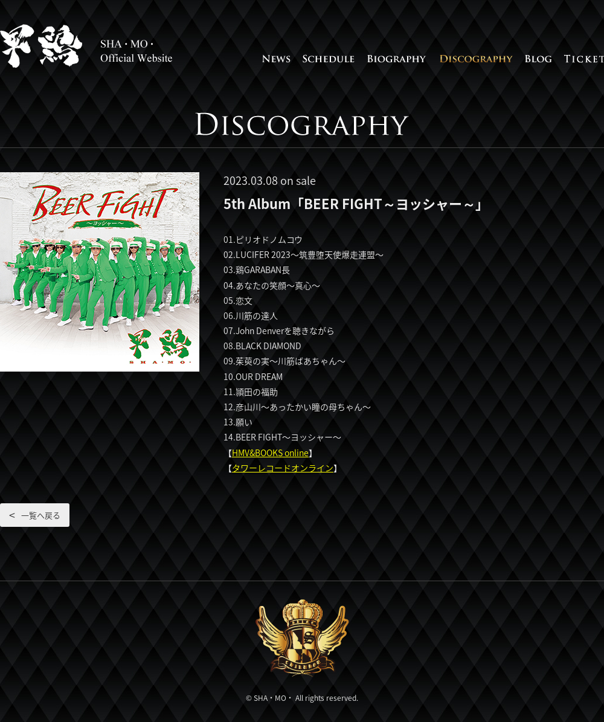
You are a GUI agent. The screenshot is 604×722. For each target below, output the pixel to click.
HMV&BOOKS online (270, 452)
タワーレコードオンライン (282, 468)
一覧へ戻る (40, 515)
